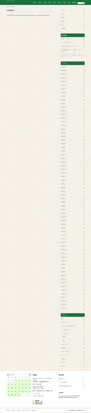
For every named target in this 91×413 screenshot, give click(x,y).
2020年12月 (63, 173)
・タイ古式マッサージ (67, 329)
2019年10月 (63, 224)
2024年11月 (63, 74)
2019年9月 (63, 227)
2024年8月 (63, 81)
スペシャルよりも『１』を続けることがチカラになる (72, 55)
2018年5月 (63, 282)
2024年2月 (63, 88)
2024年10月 (63, 77)
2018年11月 (63, 260)
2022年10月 (63, 125)
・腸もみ (64, 340)
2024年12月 (63, 70)
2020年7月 (63, 191)
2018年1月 (63, 297)
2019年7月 (63, 235)
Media (64, 2)
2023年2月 (63, 114)
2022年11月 (63, 121)
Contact (59, 2)
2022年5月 (63, 143)
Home (34, 2)
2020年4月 (63, 202)
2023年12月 (63, 92)
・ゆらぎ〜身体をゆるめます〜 (69, 326)
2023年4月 (63, 110)
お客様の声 (63, 348)
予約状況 (63, 358)
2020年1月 (63, 213)
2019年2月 (63, 249)
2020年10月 (63, 180)
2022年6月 (63, 140)
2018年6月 (63, 279)
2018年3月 (63, 290)
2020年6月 (63, 195)
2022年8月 (63, 132)
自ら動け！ (66, 39)
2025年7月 (63, 66)
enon (75, 410)
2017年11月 (63, 304)
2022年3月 (63, 151)
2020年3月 (63, 205)
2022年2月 (63, 154)
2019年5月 (63, 238)
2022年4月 (63, 147)
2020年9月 (63, 184)
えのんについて (64, 322)
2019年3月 (63, 246)
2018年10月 (63, 264)
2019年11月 (63, 220)
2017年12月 (63, 301)
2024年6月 (63, 85)
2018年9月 (63, 268)
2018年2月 (63, 293)
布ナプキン (63, 362)
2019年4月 (63, 242)
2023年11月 (63, 96)
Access (54, 2)
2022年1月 (63, 158)
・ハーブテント (65, 333)
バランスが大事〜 (67, 42)
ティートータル (64, 355)
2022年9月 (63, 129)
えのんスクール (64, 344)
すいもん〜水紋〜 (65, 351)
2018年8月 (63, 271)
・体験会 (64, 336)
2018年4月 (63, 286)
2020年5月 (63, 198)
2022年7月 (63, 136)
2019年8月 (63, 231)
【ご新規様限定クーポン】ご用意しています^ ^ (71, 50)
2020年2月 (63, 209)
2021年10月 (63, 165)
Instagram (74, 2)
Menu (45, 2)
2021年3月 (63, 169)
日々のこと (63, 366)
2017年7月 (63, 308)
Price (49, 2)
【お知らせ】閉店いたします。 (70, 46)
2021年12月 (63, 162)
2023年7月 (63, 103)
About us (40, 2)
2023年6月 (63, 107)
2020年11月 (63, 176)
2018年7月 (63, 275)
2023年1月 (63, 118)
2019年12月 (63, 216)
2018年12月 (63, 257)
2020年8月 (63, 187)
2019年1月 (63, 253)
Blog (69, 2)
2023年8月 (63, 99)
